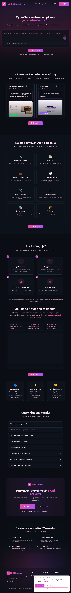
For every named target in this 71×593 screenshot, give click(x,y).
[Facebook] (7, 581)
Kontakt (47, 3)
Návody (41, 3)
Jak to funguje (23, 3)
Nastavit (49, 585)
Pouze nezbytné (51, 589)
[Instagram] (10, 581)
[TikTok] (12, 581)
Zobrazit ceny (43, 506)
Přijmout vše (39, 585)
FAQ (36, 3)
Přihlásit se (53, 4)
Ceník (31, 3)
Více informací (45, 581)
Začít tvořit (64, 4)
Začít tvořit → (35, 123)
